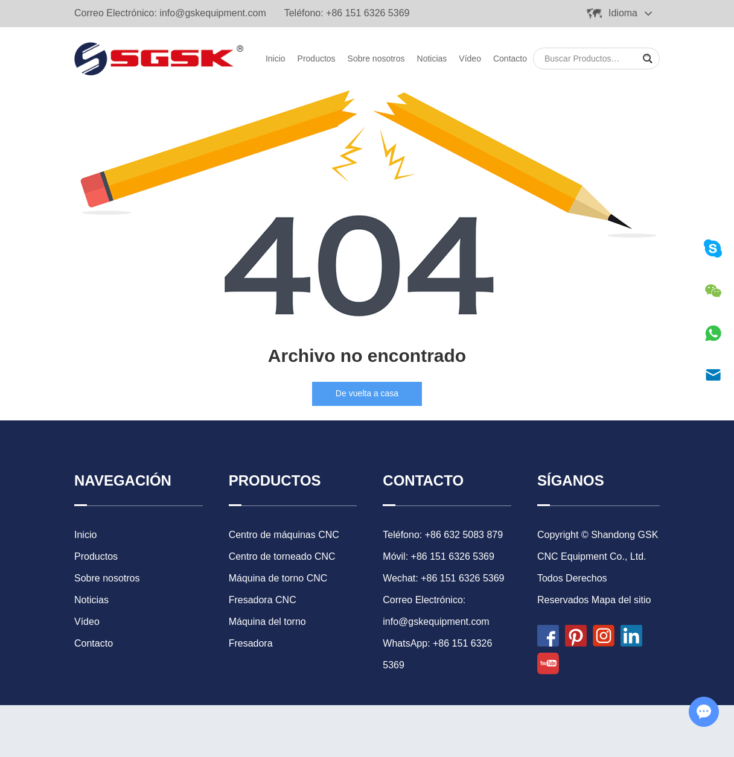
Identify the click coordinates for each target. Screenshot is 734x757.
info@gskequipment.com (212, 13)
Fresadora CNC (262, 600)
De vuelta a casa (367, 393)
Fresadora (251, 643)
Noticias (432, 58)
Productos (317, 58)
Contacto (510, 58)
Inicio (276, 58)
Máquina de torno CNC (278, 578)
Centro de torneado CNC (282, 556)
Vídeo (470, 58)
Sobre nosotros (376, 58)
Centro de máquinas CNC (284, 535)
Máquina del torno (267, 621)
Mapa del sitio (621, 600)
